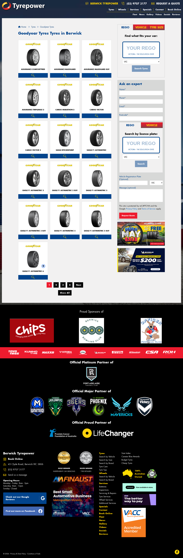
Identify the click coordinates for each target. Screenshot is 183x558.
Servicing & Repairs (107, 493)
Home (22, 27)
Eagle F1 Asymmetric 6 (33, 271)
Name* (122, 89)
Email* (122, 106)
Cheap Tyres (126, 463)
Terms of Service (148, 209)
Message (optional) (127, 187)
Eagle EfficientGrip (65, 150)
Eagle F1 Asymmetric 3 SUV (33, 231)
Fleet (135, 14)
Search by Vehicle (107, 456)
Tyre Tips (103, 470)
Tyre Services (104, 496)
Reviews (176, 14)
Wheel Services (106, 500)
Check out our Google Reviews (25, 498)
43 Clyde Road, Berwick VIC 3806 (25, 464)
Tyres (111, 9)
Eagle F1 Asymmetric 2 (33, 190)
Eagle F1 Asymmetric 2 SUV (65, 190)
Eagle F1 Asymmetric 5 (64, 231)
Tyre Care (103, 466)
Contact (160, 9)
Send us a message (17, 474)
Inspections (104, 490)
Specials (147, 9)
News (141, 14)
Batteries (102, 486)
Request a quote (165, 3)
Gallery (150, 14)
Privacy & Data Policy (18, 554)
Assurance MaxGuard (65, 69)
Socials (167, 14)
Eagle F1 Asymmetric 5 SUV (96, 231)
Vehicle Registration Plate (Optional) (130, 178)
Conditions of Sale (33, 554)
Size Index (126, 453)
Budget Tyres (126, 459)
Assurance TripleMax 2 (33, 110)
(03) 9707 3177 (137, 3)
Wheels (122, 9)
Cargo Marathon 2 (64, 110)
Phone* (122, 98)
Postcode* (123, 115)
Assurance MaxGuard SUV (96, 69)
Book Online (174, 9)
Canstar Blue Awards (130, 456)
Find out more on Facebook (24, 511)
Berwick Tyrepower (101, 3)
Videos (158, 14)
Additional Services (107, 503)
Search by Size (105, 460)
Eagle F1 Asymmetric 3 (96, 190)
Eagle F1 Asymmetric (96, 150)
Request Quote (128, 215)
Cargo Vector (97, 110)
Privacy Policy (131, 209)
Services (134, 9)
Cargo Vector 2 (33, 150)
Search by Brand (106, 463)
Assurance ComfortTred (33, 69)
